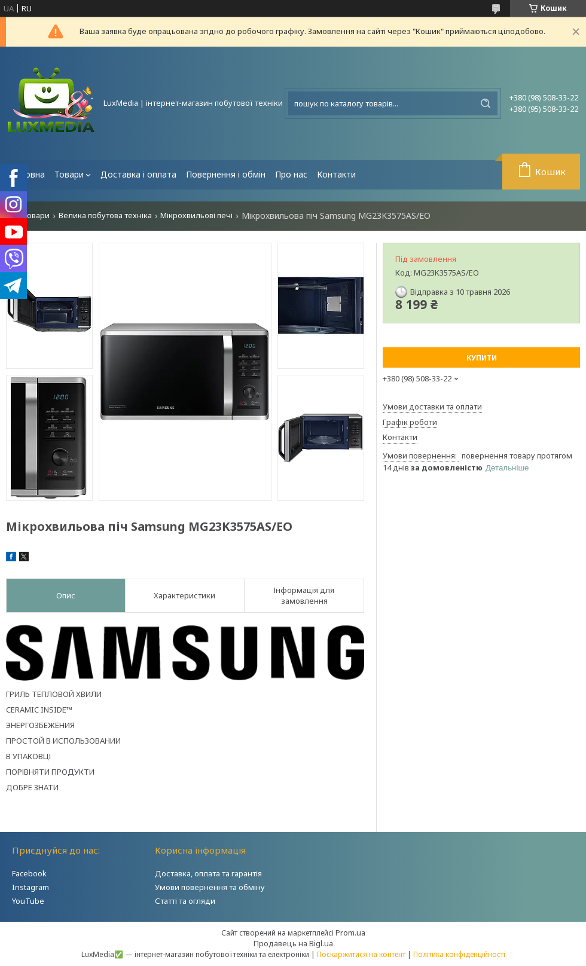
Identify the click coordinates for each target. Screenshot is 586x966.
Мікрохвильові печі (196, 215)
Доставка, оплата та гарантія (208, 873)
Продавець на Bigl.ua (293, 943)
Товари (69, 174)
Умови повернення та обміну (210, 887)
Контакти (336, 174)
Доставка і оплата (138, 174)
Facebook (29, 873)
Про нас (291, 174)
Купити (481, 358)
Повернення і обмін (225, 174)
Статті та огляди (185, 900)
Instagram (30, 887)
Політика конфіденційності (459, 954)
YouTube (28, 900)
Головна (28, 174)
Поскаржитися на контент (361, 954)
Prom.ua (350, 932)
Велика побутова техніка (105, 215)
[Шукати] (486, 103)
